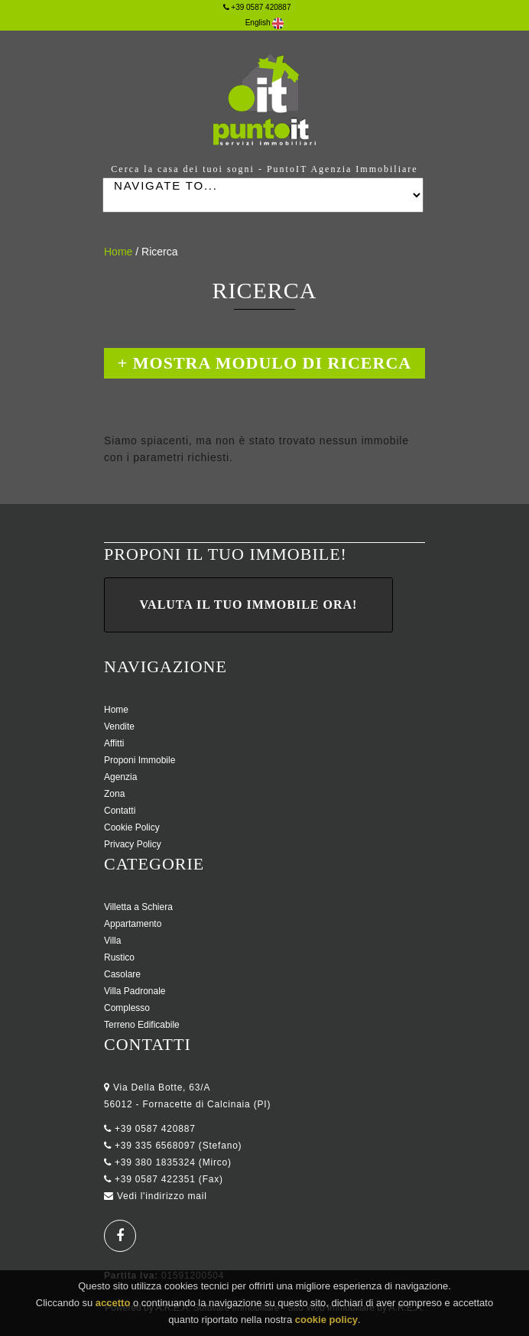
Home (118, 251)
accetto (113, 1306)
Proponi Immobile (139, 760)
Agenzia (120, 777)
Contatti (119, 810)
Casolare (122, 974)
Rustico (119, 957)
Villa (112, 940)
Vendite (119, 726)
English (264, 22)
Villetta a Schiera (138, 907)
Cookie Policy (132, 827)
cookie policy (326, 1322)
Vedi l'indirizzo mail (162, 1196)
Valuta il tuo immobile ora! (249, 604)
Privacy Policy (132, 844)
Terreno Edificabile (142, 1024)
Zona (114, 793)
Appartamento (132, 923)
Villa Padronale (135, 991)
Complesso (127, 1008)
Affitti (114, 743)
